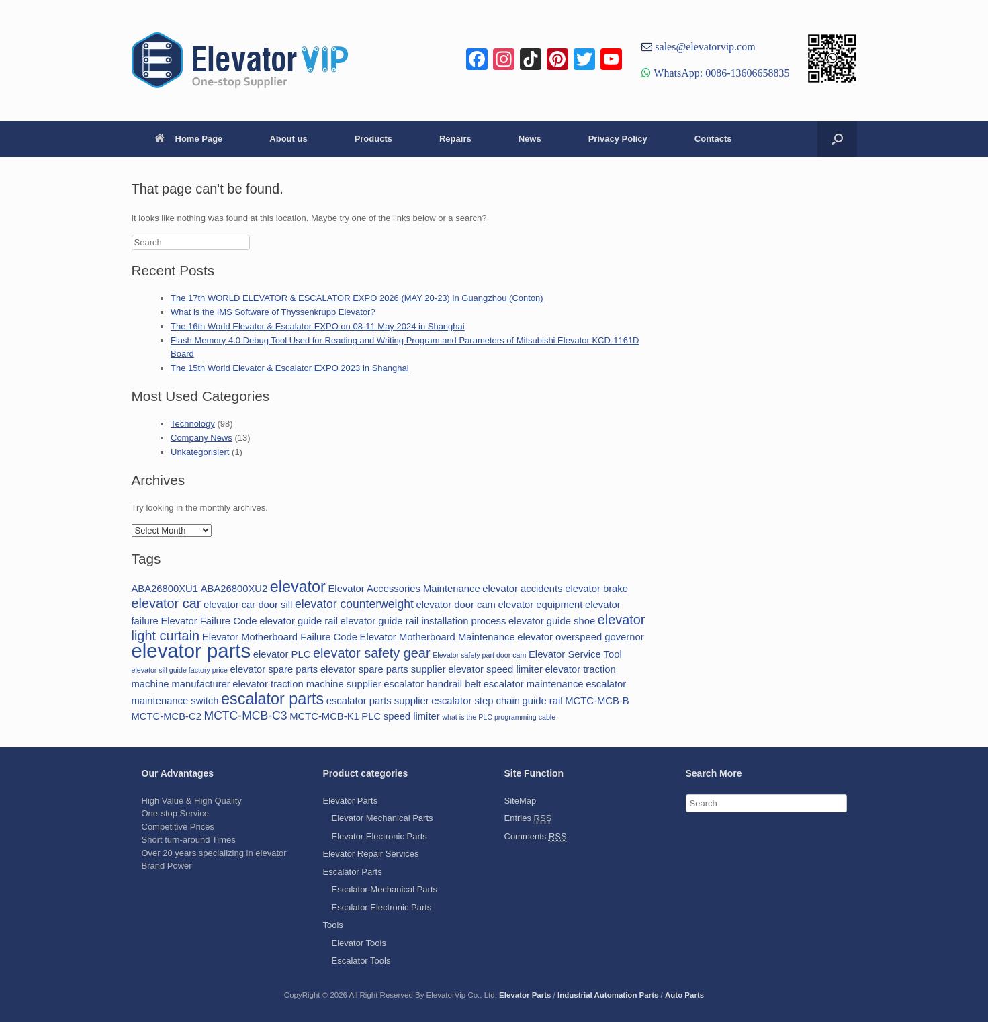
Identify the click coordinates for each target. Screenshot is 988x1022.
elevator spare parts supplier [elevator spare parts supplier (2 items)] (383, 669)
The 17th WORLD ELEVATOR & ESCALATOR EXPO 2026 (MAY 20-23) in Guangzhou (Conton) (357, 298)
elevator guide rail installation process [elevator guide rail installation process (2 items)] (423, 620)
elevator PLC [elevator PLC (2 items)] (282, 654)
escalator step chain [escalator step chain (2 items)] (475, 700)
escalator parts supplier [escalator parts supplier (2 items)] (377, 700)
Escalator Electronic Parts (382, 907)
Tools (333, 925)
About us (288, 139)
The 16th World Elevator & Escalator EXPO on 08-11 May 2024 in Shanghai (318, 326)
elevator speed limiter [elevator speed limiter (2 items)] (495, 669)
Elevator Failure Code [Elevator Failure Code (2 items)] (209, 620)
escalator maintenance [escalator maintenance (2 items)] (534, 684)
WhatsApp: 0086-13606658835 (720, 72)
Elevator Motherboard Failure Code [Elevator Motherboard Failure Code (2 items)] (279, 637)
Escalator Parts (352, 872)
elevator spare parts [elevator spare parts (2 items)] (274, 669)
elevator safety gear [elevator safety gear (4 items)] (372, 653)
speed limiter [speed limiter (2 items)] (412, 716)
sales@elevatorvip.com (703, 46)
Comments (535, 836)
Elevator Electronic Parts (379, 836)
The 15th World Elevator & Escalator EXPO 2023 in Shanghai (290, 368)
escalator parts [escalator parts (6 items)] (272, 699)
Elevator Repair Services (371, 854)
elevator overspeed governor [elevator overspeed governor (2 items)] (580, 637)
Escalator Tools (361, 960)
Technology (193, 424)
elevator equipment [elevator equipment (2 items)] (540, 604)
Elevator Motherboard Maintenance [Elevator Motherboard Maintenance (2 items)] (437, 637)
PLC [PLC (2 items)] (371, 716)
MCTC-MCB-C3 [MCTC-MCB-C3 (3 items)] (245, 715)
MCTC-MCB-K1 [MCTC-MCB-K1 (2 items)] (324, 716)
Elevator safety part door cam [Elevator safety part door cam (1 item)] (479, 655)
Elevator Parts (350, 801)
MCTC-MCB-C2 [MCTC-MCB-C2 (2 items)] (166, 716)
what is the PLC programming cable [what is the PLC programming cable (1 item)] (498, 717)
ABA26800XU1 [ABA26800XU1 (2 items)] (165, 588)
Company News (201, 438)
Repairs (455, 139)
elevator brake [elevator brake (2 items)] (596, 588)
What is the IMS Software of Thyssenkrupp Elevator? (273, 312)
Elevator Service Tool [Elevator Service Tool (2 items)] (575, 654)
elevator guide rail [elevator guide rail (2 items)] (298, 620)
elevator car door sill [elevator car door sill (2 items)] (248, 604)
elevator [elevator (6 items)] (298, 586)
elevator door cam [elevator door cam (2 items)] (456, 604)
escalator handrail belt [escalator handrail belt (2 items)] (432, 684)
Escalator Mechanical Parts (385, 889)
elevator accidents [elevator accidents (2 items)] (522, 588)
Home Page (189, 139)
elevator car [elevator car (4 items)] (166, 603)
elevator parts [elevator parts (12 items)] (191, 651)
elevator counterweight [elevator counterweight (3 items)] (354, 604)
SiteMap (520, 801)
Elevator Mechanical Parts (382, 818)
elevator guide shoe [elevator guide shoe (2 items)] (551, 620)
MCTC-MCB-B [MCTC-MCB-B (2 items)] (597, 700)
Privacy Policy (617, 139)
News (530, 139)
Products (373, 139)
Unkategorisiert (200, 452)
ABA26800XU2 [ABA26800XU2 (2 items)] (234, 588)
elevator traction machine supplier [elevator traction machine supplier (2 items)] (306, 684)
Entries (528, 818)
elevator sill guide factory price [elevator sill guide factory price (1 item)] (180, 670)
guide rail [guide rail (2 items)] (543, 700)
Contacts (713, 139)
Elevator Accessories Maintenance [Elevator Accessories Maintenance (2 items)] (404, 588)
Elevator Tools (359, 943)
